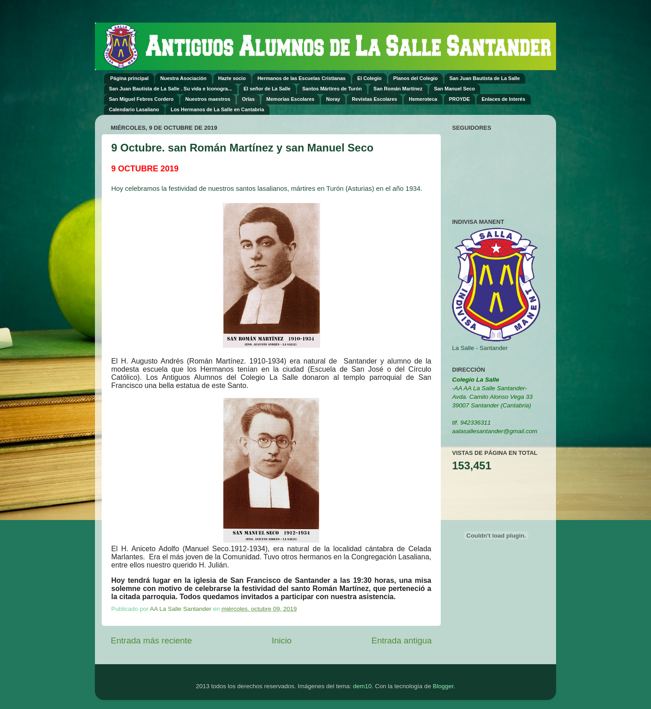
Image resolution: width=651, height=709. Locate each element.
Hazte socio (232, 78)
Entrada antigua (402, 640)
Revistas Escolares (374, 99)
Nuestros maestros (208, 99)
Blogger (443, 686)
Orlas (248, 99)
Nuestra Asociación (183, 78)
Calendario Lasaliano (134, 109)
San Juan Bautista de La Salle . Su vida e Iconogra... (170, 88)
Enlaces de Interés (503, 99)
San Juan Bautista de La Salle (484, 78)
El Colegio (369, 78)
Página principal (129, 78)
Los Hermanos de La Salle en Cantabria (217, 109)
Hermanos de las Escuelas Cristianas (301, 78)
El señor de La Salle (267, 88)
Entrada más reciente (151, 640)
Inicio (282, 640)
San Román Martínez (397, 88)
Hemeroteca (423, 99)
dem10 (362, 686)
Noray (333, 99)
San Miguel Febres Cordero (141, 99)
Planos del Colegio (415, 78)
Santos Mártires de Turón (332, 88)
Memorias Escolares (290, 99)
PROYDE (459, 99)
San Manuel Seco (454, 88)
